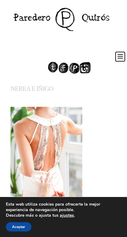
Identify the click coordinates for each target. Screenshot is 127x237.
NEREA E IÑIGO (31, 88)
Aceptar (18, 226)
